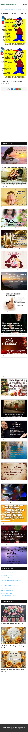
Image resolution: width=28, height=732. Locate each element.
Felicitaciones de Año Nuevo (8, 573)
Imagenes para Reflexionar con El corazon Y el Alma (14, 186)
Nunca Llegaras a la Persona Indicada (10, 544)
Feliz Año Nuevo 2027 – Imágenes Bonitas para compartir (13, 646)
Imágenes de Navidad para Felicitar (10, 355)
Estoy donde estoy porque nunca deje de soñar (12, 565)
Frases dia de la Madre (6, 575)
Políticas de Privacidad (16, 729)
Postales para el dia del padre (8, 460)
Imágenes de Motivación (7, 583)
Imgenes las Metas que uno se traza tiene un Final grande (14, 481)
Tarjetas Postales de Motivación (9, 595)
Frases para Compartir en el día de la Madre (12, 269)
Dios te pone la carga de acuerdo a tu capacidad (13, 334)
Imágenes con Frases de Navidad (9, 578)
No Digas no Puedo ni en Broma (9, 311)
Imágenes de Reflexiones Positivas (10, 585)
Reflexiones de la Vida (6, 593)
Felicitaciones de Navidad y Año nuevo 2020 (12, 397)
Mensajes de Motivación (7, 590)
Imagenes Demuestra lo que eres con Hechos (12, 523)
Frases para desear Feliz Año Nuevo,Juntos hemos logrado (14, 249)
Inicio (2, 9)
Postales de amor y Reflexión (8, 502)
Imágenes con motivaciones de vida (10, 418)
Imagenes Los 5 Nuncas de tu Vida (9, 439)
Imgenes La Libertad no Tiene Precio (10, 165)
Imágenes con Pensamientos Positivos (12, 9)
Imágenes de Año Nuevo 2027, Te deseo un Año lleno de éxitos (14, 376)
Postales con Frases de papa (8, 206)
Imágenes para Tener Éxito (8, 588)
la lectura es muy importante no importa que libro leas (14, 290)
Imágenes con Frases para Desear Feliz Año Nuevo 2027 (12, 670)
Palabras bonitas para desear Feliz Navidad (12, 623)
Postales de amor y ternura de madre (10, 227)
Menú (25, 4)
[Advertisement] (14, 115)
